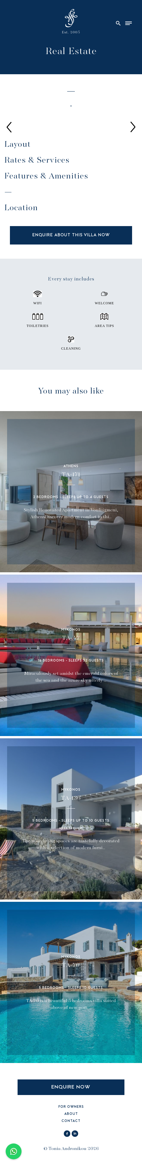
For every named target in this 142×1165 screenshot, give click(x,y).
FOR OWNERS (71, 1107)
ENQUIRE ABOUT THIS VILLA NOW (71, 235)
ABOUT (71, 1114)
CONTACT (71, 1121)
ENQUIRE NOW (70, 1087)
